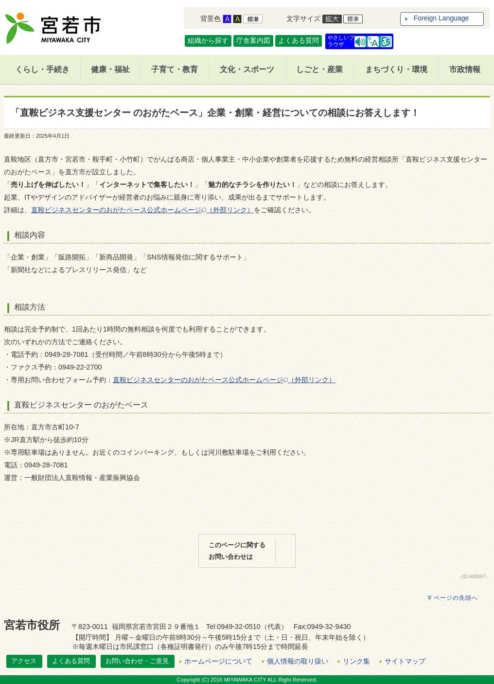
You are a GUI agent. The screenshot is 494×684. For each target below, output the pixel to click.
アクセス (23, 661)
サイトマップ (405, 661)
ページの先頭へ (456, 598)
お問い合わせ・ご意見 (137, 661)
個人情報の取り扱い (297, 661)
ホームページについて (218, 661)
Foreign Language (441, 18)
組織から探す (208, 40)
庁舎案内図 (253, 40)
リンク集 (356, 661)
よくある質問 (298, 40)
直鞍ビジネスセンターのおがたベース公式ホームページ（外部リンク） (142, 210)
